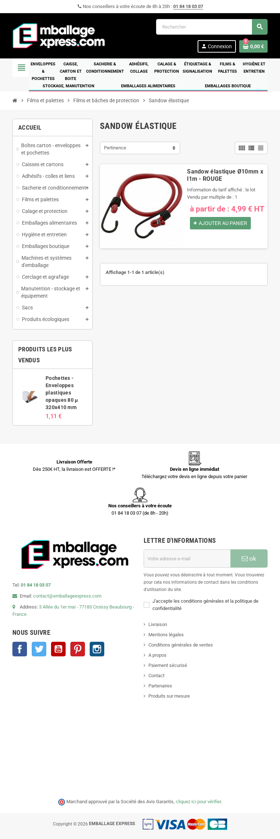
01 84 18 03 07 (188, 6)
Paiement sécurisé (167, 665)
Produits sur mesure (169, 696)
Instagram (97, 649)
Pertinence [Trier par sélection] (115, 147)
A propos (157, 655)
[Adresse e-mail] (187, 558)
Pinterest (77, 649)
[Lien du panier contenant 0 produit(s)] (253, 46)
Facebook (19, 649)
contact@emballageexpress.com (67, 596)
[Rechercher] (211, 27)
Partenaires (160, 686)
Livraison (157, 624)
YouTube (58, 649)
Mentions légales (166, 634)
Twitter (39, 649)
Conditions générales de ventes (180, 645)
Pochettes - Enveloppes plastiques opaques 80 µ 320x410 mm (62, 392)
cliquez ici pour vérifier (198, 801)
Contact (156, 675)
